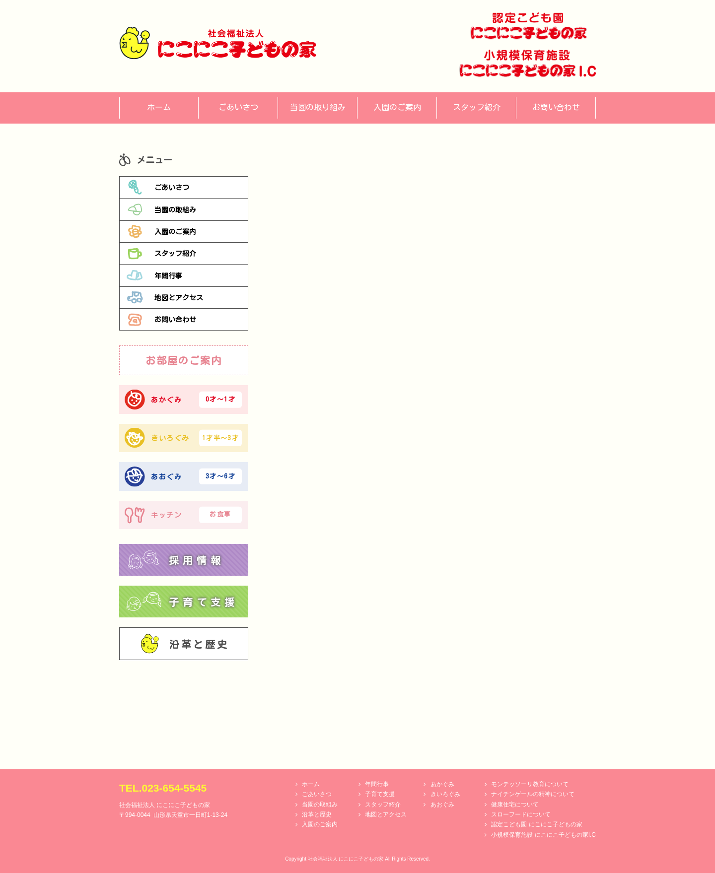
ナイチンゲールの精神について (532, 794)
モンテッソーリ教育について (530, 784)
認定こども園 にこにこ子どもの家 (536, 824)
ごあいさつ (158, 187)
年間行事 (154, 275)
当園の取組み (161, 209)
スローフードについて (521, 814)
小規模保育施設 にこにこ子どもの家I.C (543, 834)
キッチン (183, 515)
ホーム (311, 784)
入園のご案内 (161, 231)
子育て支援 (380, 794)
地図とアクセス (165, 297)
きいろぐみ (183, 438)
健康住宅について (515, 804)
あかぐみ (183, 400)
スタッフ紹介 (161, 253)
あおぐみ (183, 476)
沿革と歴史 (185, 644)
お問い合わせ (161, 319)
